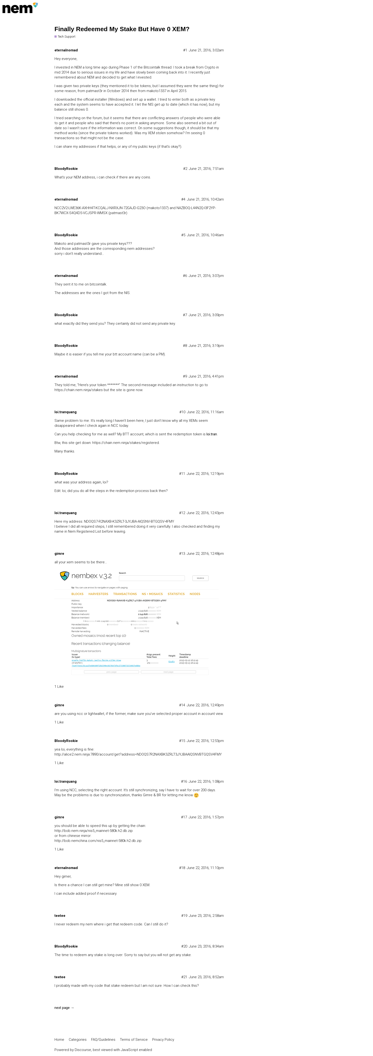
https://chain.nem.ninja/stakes (78, 390)
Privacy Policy (163, 1039)
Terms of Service (134, 1039)
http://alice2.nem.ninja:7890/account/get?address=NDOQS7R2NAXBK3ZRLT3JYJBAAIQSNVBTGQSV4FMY (138, 754)
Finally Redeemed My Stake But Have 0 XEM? (122, 29)
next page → (64, 1008)
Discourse (83, 1050)
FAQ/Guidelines (103, 1039)
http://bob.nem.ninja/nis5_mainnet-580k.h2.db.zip (93, 831)
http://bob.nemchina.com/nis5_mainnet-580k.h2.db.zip (98, 841)
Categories (78, 1039)
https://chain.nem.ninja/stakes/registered (125, 443)
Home (59, 1039)
